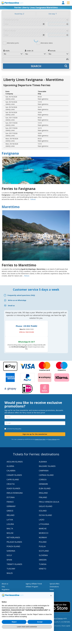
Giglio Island (45, 506)
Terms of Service (52, 439)
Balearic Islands (47, 466)
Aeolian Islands (15, 461)
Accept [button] (39, 622)
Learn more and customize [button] (27, 627)
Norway (43, 537)
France (10, 501)
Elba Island (44, 488)
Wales (10, 573)
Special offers (54, 584)
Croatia (11, 484)
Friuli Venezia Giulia (49, 501)
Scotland (44, 551)
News (52, 589)
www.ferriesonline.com (12, 3)
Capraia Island (46, 475)
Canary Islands (14, 475)
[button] (51, 595)
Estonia (11, 497)
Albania (43, 461)
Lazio (41, 519)
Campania (44, 470)
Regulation (5, 589)
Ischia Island (45, 515)
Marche (43, 528)
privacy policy (17, 429)
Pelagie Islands (14, 542)
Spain (9, 559)
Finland (43, 497)
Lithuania (44, 524)
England (43, 493)
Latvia (10, 519)
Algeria (10, 466)
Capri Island (13, 479)
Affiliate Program (32, 587)
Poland (43, 542)
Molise (10, 533)
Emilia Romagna (15, 493)
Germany (11, 506)
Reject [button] (14, 622)
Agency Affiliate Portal (34, 584)
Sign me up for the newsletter (35, 434)
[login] (63, 2)
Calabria (11, 470)
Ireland (10, 515)
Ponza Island (13, 546)
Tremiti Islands (14, 564)
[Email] (36, 305)
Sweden (43, 559)
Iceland (43, 510)
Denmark (43, 484)
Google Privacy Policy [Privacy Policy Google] (40, 439)
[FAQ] (36, 295)
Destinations (54, 587)
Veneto (42, 568)
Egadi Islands (13, 488)
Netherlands (13, 537)
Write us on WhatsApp (17, 300)
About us (5, 584)
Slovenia (43, 555)
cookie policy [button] (17, 612)
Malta (10, 528)
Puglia (42, 546)
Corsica (43, 479)
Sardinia (11, 551)
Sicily (9, 555)
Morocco (43, 533)
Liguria (10, 524)
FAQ (3, 587)
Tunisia (42, 564)
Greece (10, 510)
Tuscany (11, 568)
